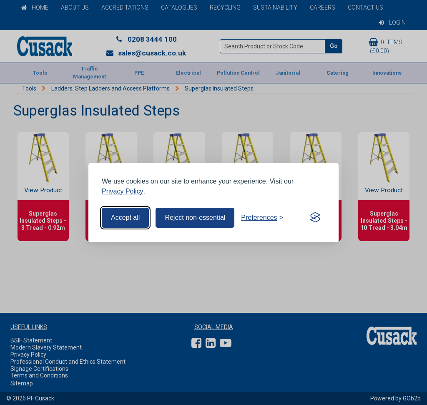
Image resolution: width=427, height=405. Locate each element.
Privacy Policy (122, 191)
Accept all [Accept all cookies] (125, 217)
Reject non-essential (195, 217)
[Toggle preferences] (262, 217)
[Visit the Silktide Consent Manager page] (315, 218)
